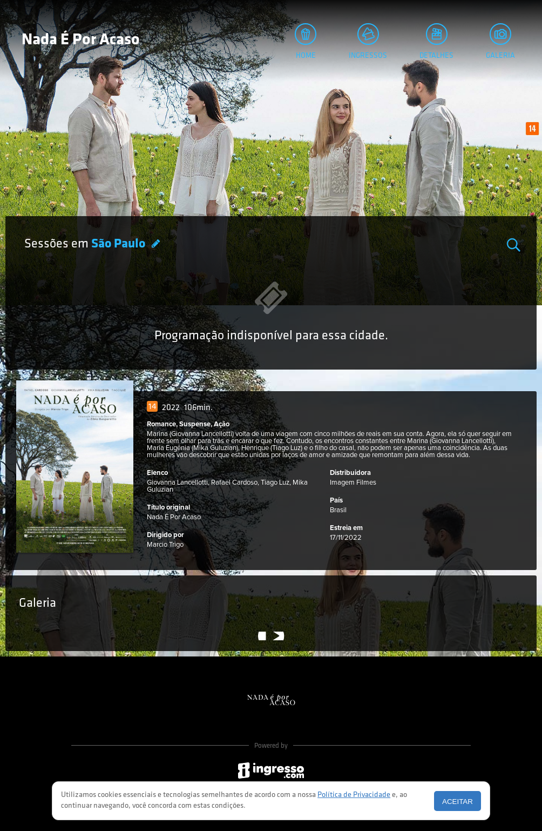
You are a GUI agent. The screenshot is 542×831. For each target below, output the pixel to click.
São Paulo (119, 244)
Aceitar (457, 802)
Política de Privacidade (353, 795)
